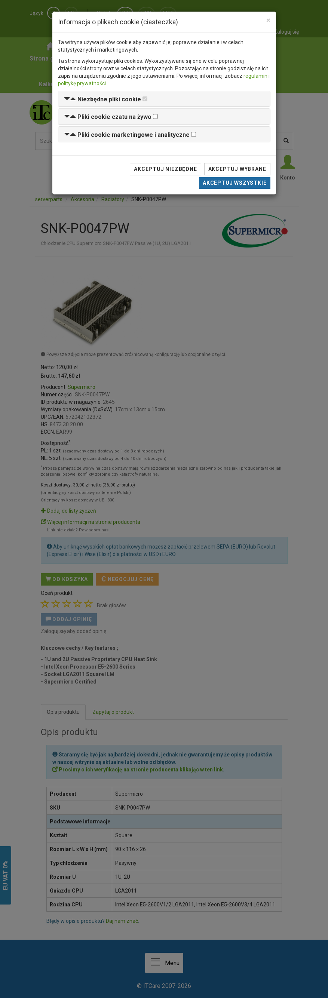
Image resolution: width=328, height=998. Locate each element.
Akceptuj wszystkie (234, 183)
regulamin (255, 76)
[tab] (164, 99)
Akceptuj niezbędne (165, 169)
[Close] (268, 20)
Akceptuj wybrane (237, 169)
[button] (102, 99)
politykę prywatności (82, 83)
